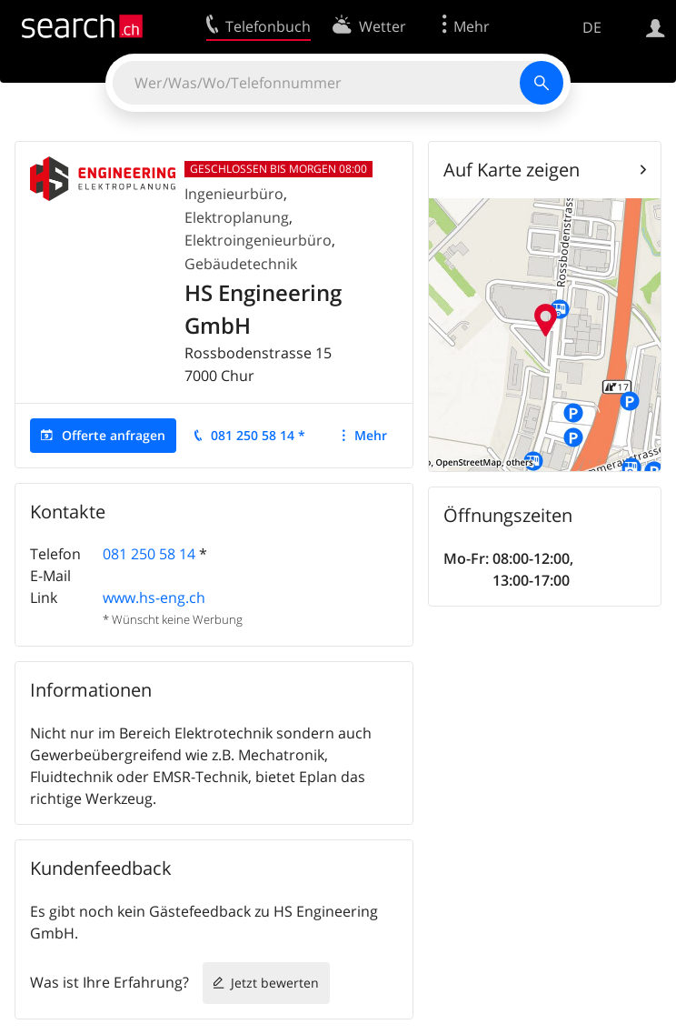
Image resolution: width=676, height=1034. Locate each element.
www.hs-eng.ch (154, 597)
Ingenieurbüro (233, 194)
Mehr (370, 435)
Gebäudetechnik (240, 264)
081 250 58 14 (149, 554)
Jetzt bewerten (275, 982)
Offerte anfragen (113, 435)
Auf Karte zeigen (511, 169)
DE (591, 27)
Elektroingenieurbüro (258, 240)
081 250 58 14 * (258, 435)
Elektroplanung (236, 217)
